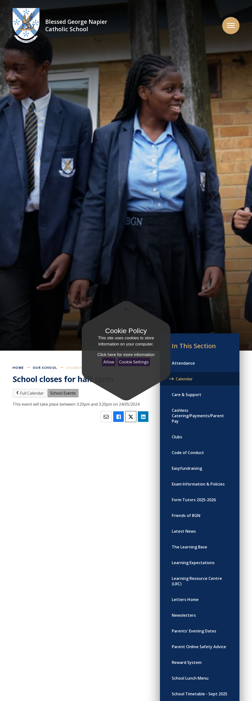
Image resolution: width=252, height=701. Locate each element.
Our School (45, 367)
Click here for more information (126, 354)
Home (18, 367)
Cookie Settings (134, 362)
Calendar (75, 367)
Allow (108, 362)
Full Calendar (29, 393)
